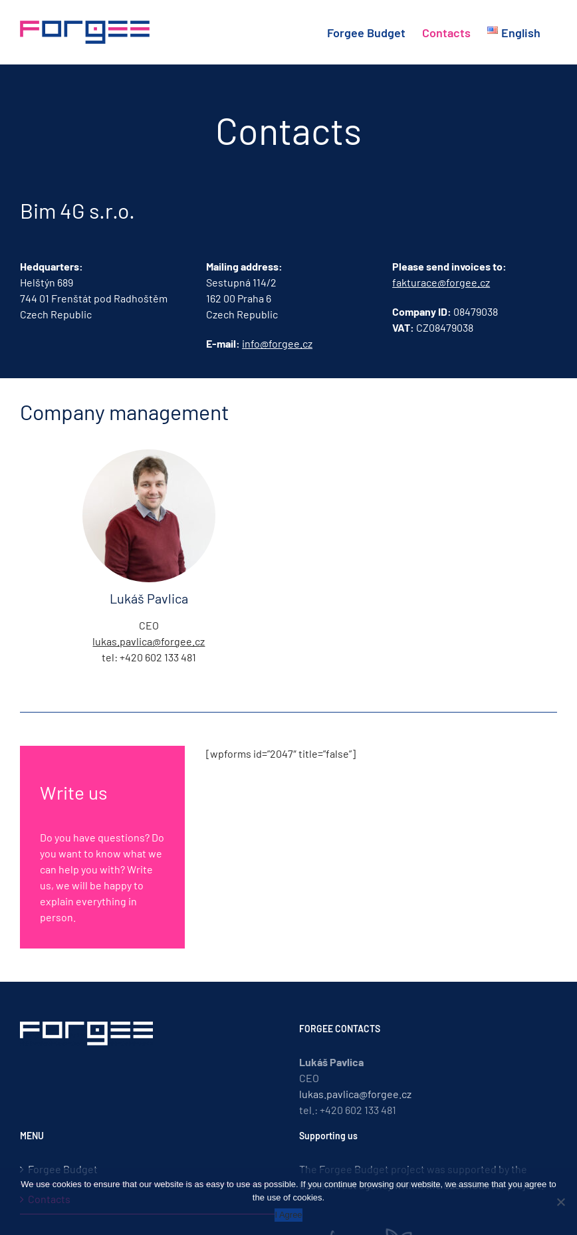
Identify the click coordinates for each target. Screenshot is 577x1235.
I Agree (288, 1215)
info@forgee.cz (277, 343)
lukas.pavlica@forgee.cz (148, 641)
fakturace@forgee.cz (441, 282)
